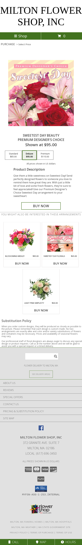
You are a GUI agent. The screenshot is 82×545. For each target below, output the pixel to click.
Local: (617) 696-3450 (41, 453)
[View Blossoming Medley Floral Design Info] (22, 238)
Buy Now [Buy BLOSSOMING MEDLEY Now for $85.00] (22, 263)
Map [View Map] (41, 542)
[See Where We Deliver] (41, 374)
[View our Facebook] (41, 429)
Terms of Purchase (42, 532)
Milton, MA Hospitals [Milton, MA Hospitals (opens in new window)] (58, 521)
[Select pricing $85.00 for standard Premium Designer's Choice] (13, 155)
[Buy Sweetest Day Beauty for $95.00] (41, 206)
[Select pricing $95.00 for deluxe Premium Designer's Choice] (29, 155)
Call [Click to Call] (13, 542)
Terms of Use (64, 532)
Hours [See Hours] (68, 542)
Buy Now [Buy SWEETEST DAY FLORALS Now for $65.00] (60, 263)
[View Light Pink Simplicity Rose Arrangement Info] (41, 285)
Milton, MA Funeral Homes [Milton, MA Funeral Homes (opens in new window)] (26, 521)
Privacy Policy (19, 532)
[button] (41, 489)
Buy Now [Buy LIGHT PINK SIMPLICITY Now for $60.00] (41, 310)
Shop (20, 35)
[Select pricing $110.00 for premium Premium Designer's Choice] (45, 155)
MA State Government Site (54, 527)
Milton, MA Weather (23, 527)
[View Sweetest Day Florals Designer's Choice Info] (60, 238)
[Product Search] (41, 356)
